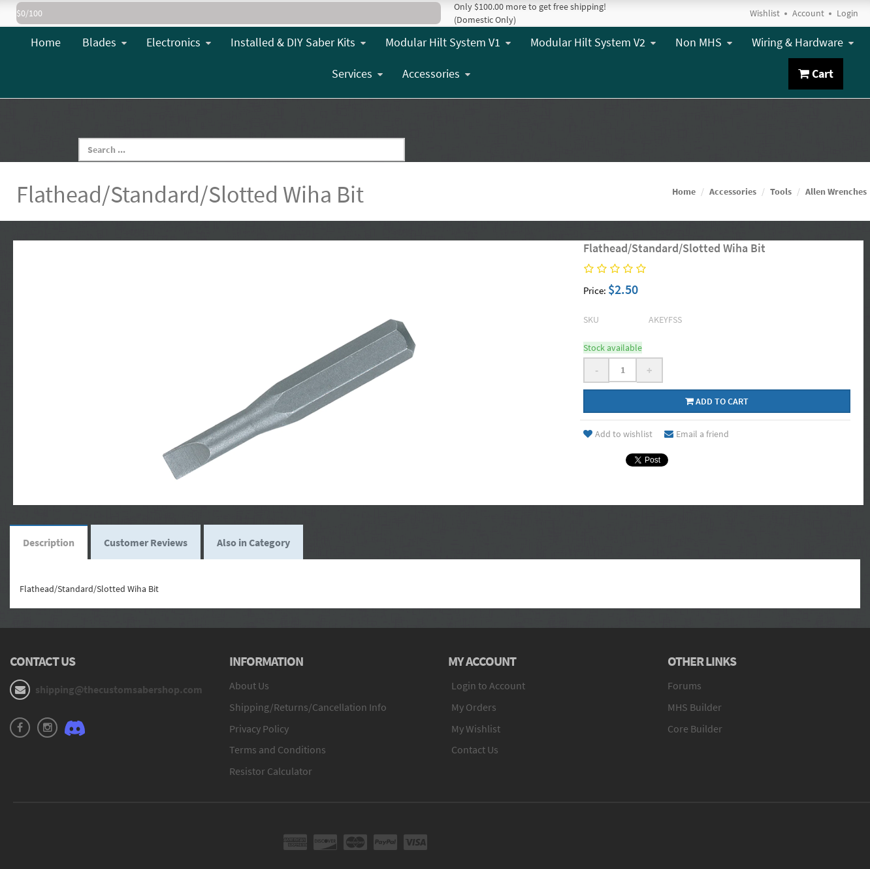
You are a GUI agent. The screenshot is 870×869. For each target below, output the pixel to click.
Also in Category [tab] (253, 542)
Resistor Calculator (270, 771)
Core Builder (695, 728)
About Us (249, 685)
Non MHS (703, 42)
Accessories (436, 73)
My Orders (473, 706)
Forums (684, 685)
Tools (781, 191)
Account (808, 13)
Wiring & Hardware (803, 42)
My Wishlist (475, 728)
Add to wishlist (617, 434)
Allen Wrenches (836, 191)
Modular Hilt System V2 (593, 42)
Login (847, 13)
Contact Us (474, 749)
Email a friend (696, 434)
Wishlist (765, 13)
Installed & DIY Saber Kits (298, 42)
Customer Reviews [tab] (145, 542)
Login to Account (488, 685)
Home (46, 42)
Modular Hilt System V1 (448, 42)
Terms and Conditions (277, 749)
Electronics (178, 42)
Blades (104, 42)
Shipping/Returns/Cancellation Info (308, 706)
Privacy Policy (259, 728)
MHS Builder (695, 706)
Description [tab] (48, 542)
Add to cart (717, 401)
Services (357, 73)
